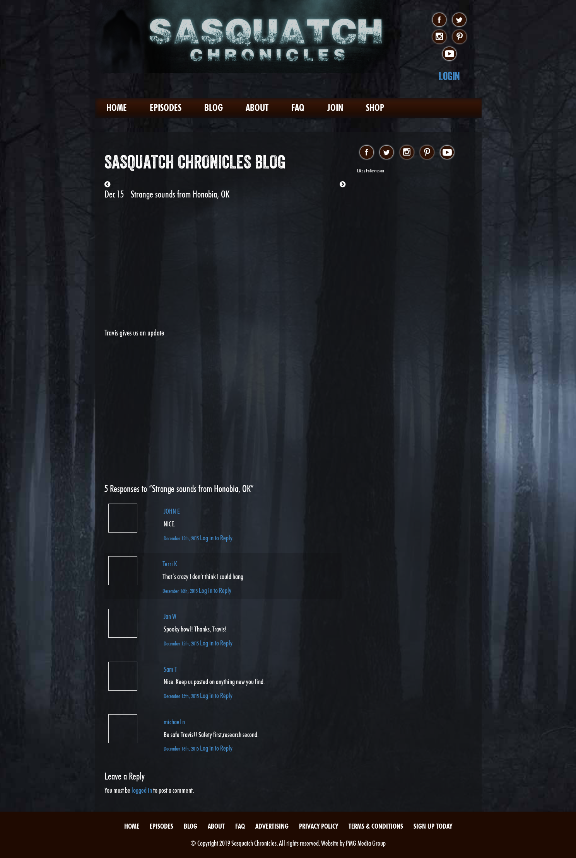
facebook (439, 20)
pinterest (459, 37)
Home (116, 107)
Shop (375, 107)
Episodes (165, 107)
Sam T (170, 669)
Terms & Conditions (376, 826)
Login (449, 76)
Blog (213, 107)
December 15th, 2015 (182, 538)
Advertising (272, 826)
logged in (142, 790)
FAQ (297, 107)
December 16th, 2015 (180, 590)
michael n (174, 722)
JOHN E (172, 511)
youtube (449, 54)
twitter (459, 20)
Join (335, 107)
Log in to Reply (216, 538)
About (257, 107)
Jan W (170, 616)
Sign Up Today (433, 826)
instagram (439, 37)
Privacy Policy (318, 826)
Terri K (169, 564)
